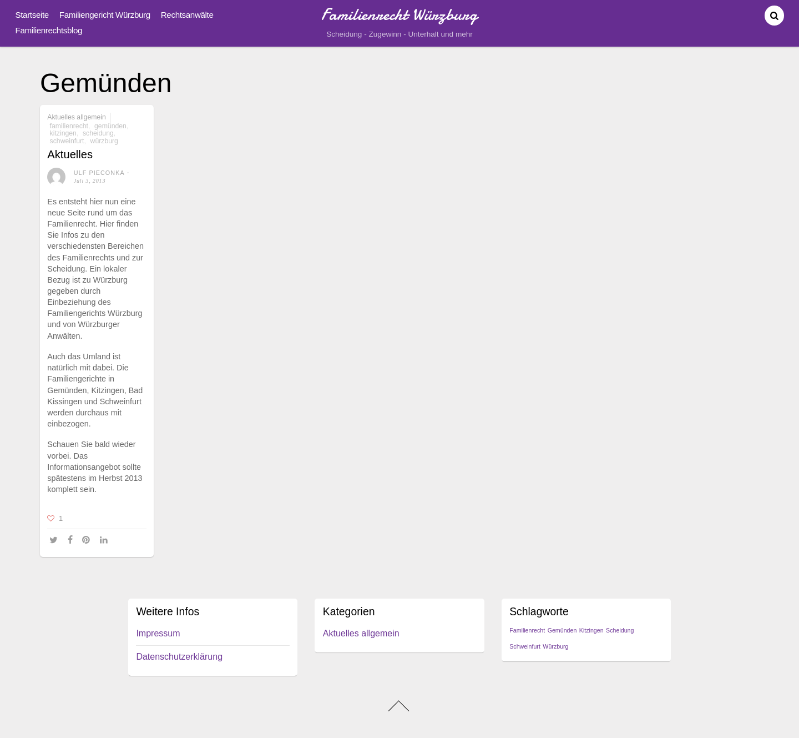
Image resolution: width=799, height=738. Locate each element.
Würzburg (104, 141)
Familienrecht (69, 126)
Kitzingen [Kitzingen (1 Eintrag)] (591, 630)
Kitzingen (63, 133)
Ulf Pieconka (99, 172)
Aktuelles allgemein (76, 117)
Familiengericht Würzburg (104, 14)
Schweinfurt (67, 141)
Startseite (32, 14)
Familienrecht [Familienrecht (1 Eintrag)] (527, 630)
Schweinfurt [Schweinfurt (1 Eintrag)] (524, 646)
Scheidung (98, 133)
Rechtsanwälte (187, 14)
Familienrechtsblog (49, 30)
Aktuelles (70, 154)
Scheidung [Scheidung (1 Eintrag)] (620, 630)
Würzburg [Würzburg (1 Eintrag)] (555, 646)
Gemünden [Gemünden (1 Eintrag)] (562, 630)
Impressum (158, 633)
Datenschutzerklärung (179, 656)
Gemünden (110, 126)
